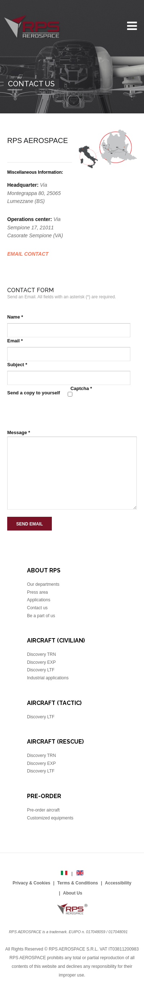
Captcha (81, 388)
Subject (17, 364)
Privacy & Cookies (31, 883)
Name (15, 317)
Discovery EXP (41, 662)
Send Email (29, 524)
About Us (72, 893)
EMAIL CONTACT (28, 254)
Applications (38, 599)
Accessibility (118, 883)
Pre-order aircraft (43, 810)
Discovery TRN (41, 654)
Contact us (37, 607)
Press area (37, 592)
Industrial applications (47, 677)
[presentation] (62, 413)
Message (18, 432)
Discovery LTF (40, 669)
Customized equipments (50, 818)
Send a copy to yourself (33, 392)
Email (15, 340)
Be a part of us (41, 615)
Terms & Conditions (77, 883)
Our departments (43, 584)
